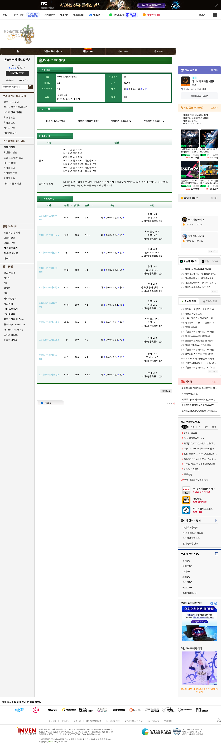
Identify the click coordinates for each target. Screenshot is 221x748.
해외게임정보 (10, 298)
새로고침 (212, 251)
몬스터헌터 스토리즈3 (14, 324)
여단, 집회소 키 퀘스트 (192, 532)
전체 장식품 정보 (190, 543)
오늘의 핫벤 (9, 238)
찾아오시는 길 (153, 721)
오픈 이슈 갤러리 (12, 232)
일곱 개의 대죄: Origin (14, 319)
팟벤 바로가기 (10, 272)
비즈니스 (65, 721)
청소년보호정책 (112, 721)
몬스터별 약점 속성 (191, 538)
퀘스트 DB (187, 587)
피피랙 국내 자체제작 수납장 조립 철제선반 (199, 388)
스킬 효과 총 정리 (190, 527)
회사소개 (52, 721)
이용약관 (77, 721)
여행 (6, 293)
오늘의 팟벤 (9, 243)
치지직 (7, 278)
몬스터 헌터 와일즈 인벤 (17, 59)
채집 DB (186, 577)
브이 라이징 (9, 314)
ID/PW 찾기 (24, 80)
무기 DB (186, 560)
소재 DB (186, 571)
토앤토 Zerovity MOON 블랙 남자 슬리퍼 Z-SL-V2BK (199, 411)
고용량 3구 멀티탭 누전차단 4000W (197, 405)
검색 (30, 87)
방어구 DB (187, 566)
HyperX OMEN (10, 309)
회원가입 (10, 80)
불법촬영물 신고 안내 (133, 721)
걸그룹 (7, 288)
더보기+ (214, 70)
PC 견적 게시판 (11, 253)
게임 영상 (8, 304)
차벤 (6, 283)
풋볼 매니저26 (10, 340)
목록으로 (166, 391)
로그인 (202, 14)
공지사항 (168, 721)
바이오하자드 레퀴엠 (14, 329)
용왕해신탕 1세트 (189, 393)
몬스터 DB (187, 582)
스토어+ (214, 108)
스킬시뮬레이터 (189, 593)
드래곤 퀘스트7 (11, 335)
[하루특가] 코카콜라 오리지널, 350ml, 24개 (199, 399)
